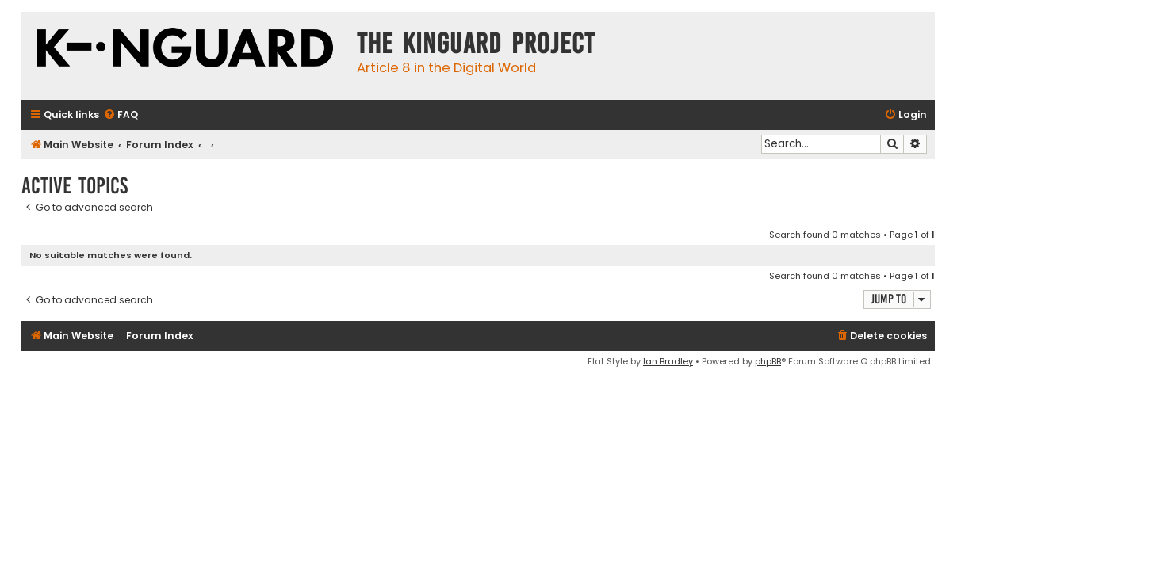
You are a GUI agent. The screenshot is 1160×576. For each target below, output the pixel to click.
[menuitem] (120, 115)
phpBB (768, 361)
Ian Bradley (668, 361)
